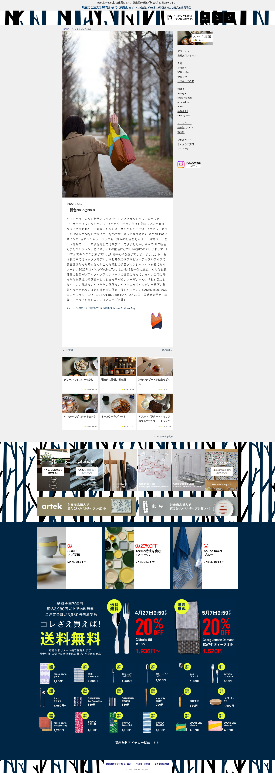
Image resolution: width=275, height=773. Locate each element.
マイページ (183, 148)
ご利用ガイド (184, 139)
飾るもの (182, 76)
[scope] (66, 18)
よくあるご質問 (185, 144)
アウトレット (184, 51)
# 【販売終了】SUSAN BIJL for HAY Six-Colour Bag (110, 308)
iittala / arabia (184, 97)
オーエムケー (184, 123)
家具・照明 (183, 72)
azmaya (181, 93)
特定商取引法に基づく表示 (118, 764)
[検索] (179, 153)
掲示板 (181, 132)
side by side (183, 115)
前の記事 (166, 350)
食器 (179, 63)
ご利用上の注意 (142, 764)
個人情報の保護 (161, 764)
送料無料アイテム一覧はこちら (137, 743)
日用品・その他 (185, 81)
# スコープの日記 (75, 308)
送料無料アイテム (186, 55)
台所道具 (182, 67)
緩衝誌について (185, 127)
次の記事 (69, 350)
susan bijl (182, 111)
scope (180, 88)
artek (180, 106)
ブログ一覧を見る (164, 436)
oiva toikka (183, 102)
